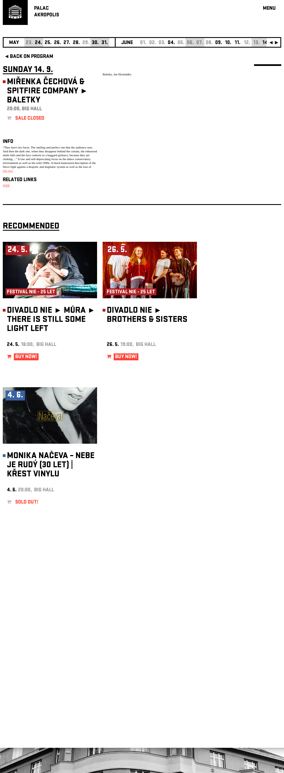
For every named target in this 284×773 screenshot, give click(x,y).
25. (48, 43)
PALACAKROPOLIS (46, 12)
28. (76, 43)
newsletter (245, 633)
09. (218, 43)
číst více (8, 170)
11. (237, 43)
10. (228, 43)
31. (105, 43)
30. (95, 43)
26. (57, 43)
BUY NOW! (26, 357)
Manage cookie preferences (24, 698)
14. (265, 43)
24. (38, 43)
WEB (6, 185)
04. (171, 43)
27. (67, 43)
